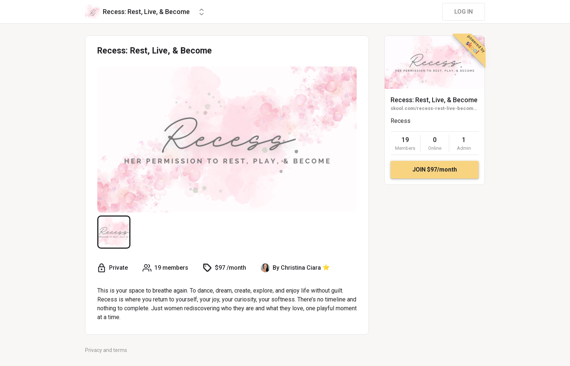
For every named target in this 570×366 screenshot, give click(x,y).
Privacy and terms (106, 350)
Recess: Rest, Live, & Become (434, 100)
